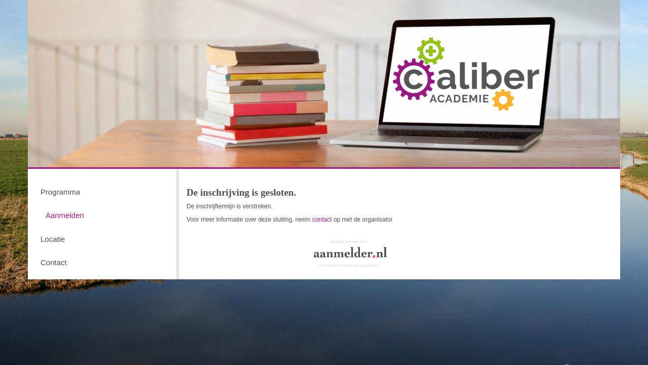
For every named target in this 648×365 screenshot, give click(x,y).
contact (322, 219)
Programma (60, 192)
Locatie (52, 239)
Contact (53, 262)
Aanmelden (65, 215)
